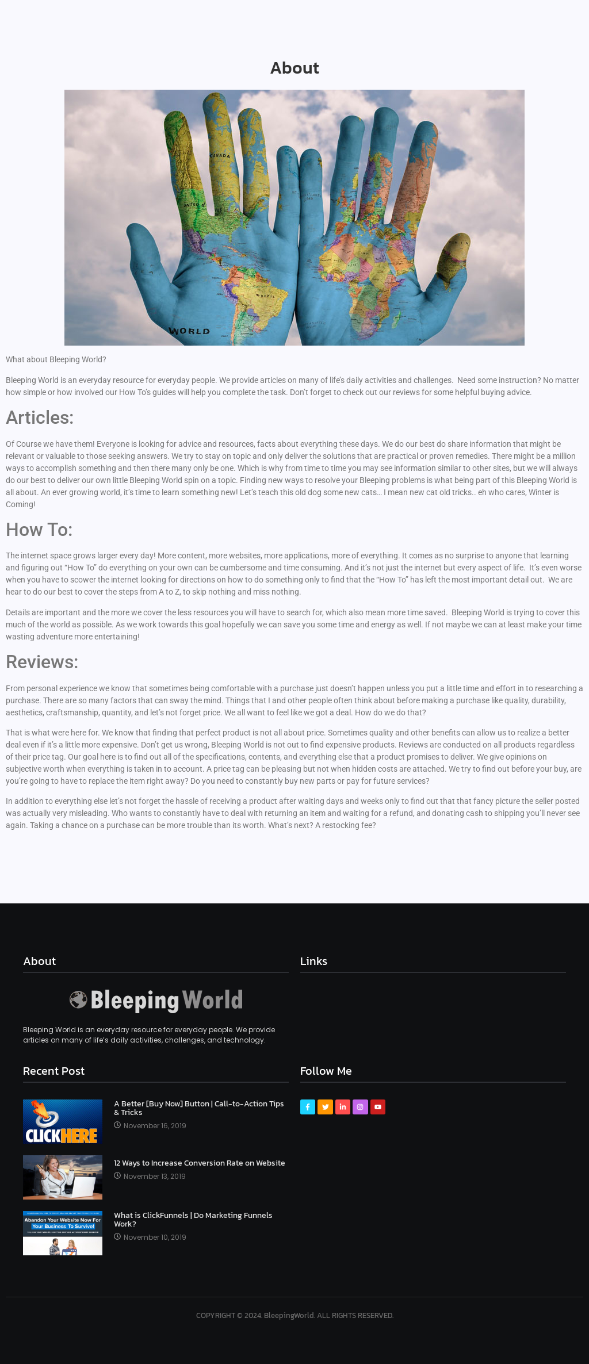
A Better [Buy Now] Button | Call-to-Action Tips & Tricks (199, 1108)
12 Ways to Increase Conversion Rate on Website (199, 1163)
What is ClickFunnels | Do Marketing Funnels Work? (193, 1220)
